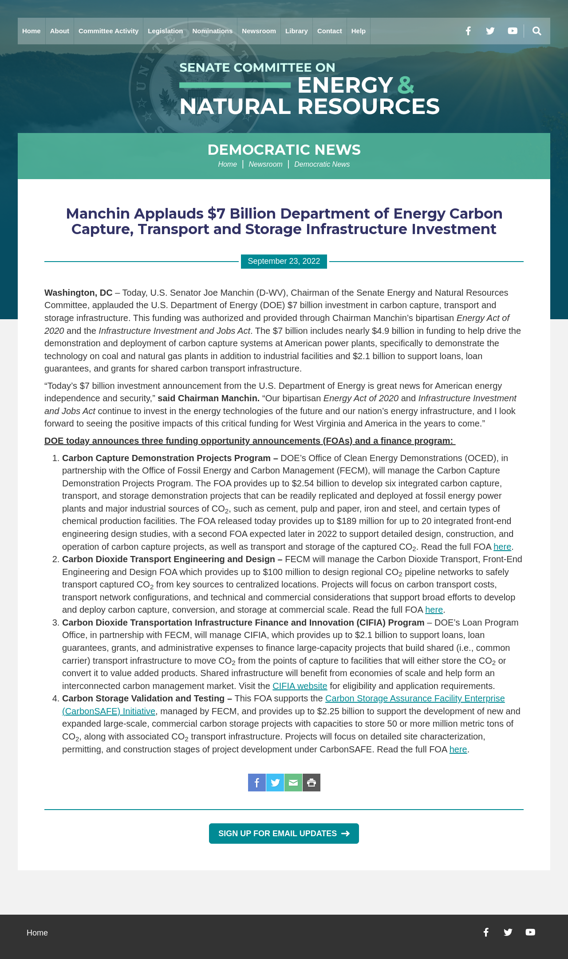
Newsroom (259, 31)
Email (293, 782)
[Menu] (537, 31)
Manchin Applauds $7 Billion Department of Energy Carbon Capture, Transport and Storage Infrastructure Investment (284, 221)
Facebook (257, 782)
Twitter (275, 782)
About (59, 31)
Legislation (165, 31)
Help (358, 31)
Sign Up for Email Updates (283, 833)
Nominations (213, 31)
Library (296, 31)
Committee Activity (108, 31)
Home (31, 31)
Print (311, 782)
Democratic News (284, 149)
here (502, 547)
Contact (329, 31)
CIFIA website (299, 686)
